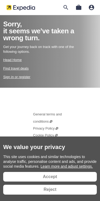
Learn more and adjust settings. (67, 166)
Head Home (12, 60)
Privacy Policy (46, 128)
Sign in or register (16, 77)
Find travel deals (16, 68)
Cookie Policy (45, 135)
